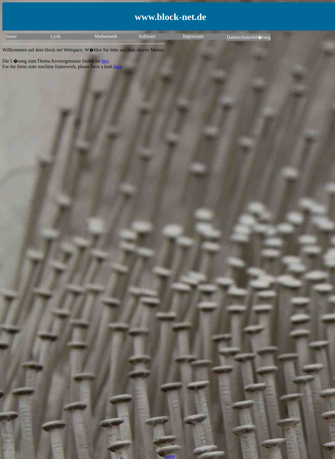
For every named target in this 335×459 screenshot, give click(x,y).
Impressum (193, 36)
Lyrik (56, 36)
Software (147, 36)
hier (105, 60)
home (11, 36)
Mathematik (106, 36)
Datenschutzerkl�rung (248, 37)
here (118, 66)
